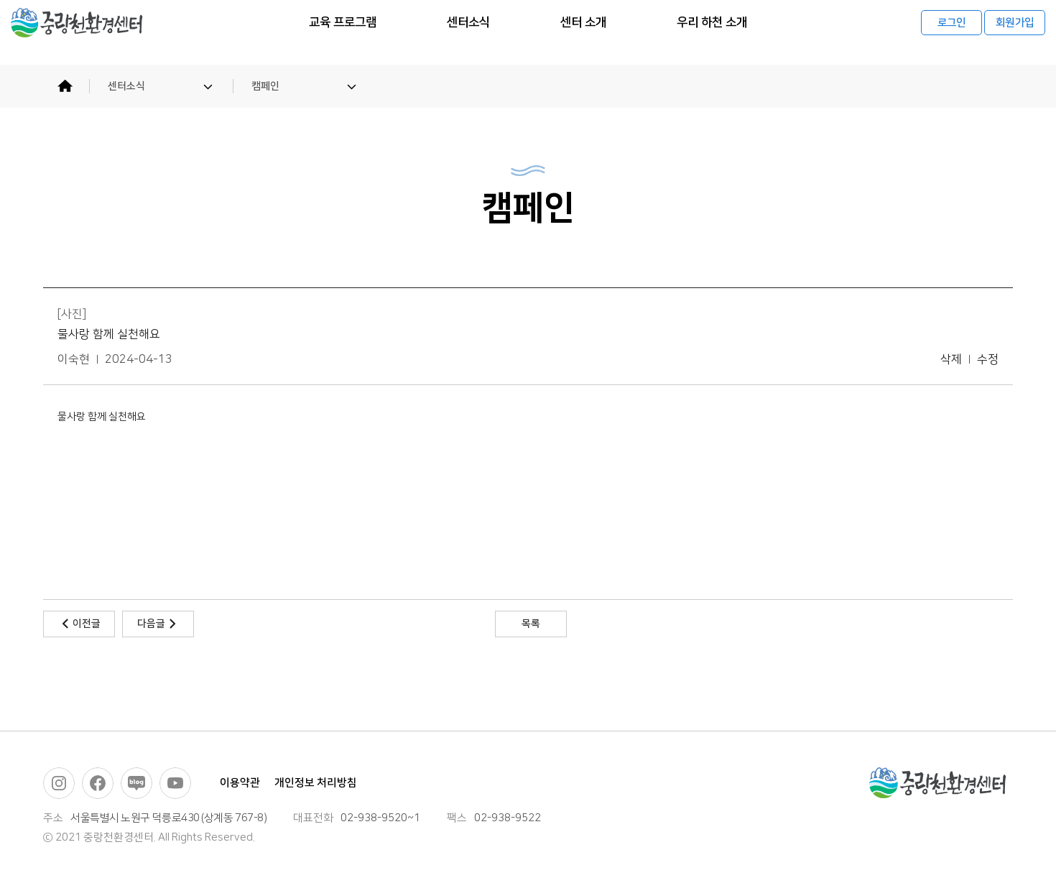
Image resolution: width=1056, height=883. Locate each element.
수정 (988, 359)
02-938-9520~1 (380, 818)
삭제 (951, 359)
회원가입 (1015, 33)
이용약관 (240, 783)
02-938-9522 (507, 818)
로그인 (951, 33)
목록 (531, 623)
